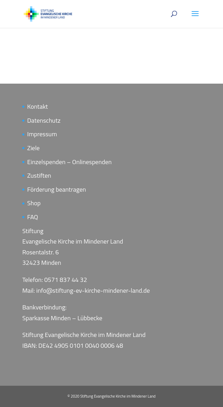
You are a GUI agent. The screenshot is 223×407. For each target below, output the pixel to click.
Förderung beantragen (56, 189)
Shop (33, 203)
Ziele (33, 148)
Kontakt (37, 106)
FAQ (32, 217)
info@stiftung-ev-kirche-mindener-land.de (93, 290)
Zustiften (39, 175)
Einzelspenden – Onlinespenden (69, 162)
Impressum (42, 134)
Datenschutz (44, 120)
